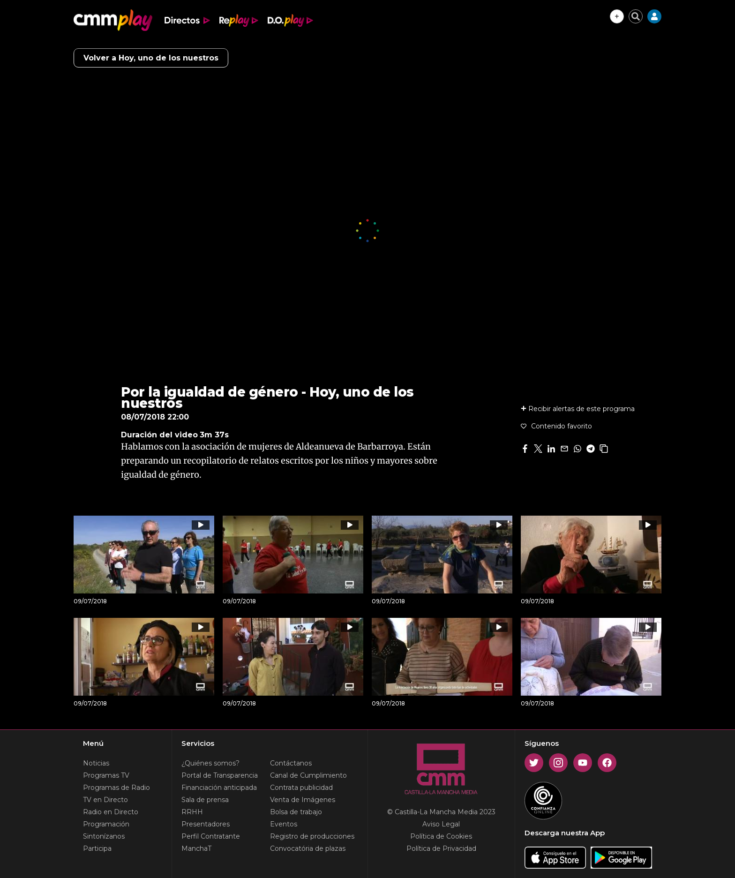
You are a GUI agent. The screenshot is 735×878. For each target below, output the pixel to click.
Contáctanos (291, 763)
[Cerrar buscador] (636, 16)
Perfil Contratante (210, 836)
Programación (106, 824)
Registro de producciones (312, 836)
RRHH (192, 812)
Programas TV (106, 775)
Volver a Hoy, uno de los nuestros (150, 57)
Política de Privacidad (441, 848)
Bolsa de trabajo (296, 812)
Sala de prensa (205, 799)
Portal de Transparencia (219, 775)
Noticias (96, 763)
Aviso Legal (441, 824)
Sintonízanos (104, 836)
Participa (97, 848)
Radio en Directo (110, 812)
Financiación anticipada (219, 787)
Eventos (283, 824)
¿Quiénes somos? (210, 763)
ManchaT (196, 848)
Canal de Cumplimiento (308, 775)
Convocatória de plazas (307, 848)
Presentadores (205, 824)
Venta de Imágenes (302, 799)
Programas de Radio (116, 787)
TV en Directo (105, 799)
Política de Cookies (441, 836)
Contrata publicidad (301, 787)
